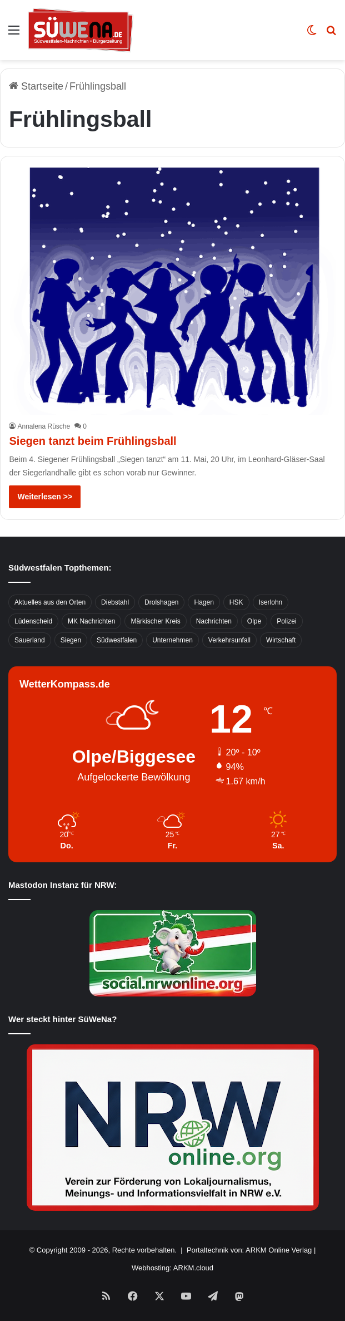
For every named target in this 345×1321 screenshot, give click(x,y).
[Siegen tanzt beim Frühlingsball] (172, 292)
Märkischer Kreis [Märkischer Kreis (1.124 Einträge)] (155, 621)
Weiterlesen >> (44, 496)
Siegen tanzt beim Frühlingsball (92, 441)
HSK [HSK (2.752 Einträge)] (236, 602)
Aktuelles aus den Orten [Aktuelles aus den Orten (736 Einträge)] (50, 602)
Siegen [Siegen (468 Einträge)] (71, 640)
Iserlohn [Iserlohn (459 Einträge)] (271, 602)
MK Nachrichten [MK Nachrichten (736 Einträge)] (91, 621)
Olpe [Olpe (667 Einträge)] (254, 621)
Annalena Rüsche (43, 426)
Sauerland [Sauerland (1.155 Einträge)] (29, 640)
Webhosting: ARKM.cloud (172, 1268)
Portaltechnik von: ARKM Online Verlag (249, 1250)
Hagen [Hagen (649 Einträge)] (203, 602)
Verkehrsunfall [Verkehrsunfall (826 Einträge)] (229, 640)
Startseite (36, 86)
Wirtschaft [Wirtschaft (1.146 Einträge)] (281, 640)
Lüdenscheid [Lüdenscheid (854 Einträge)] (33, 621)
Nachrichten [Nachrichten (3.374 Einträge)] (214, 621)
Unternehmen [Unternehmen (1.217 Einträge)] (172, 640)
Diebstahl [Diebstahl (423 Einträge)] (115, 602)
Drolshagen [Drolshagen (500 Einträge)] (161, 602)
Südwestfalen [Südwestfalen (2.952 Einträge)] (117, 640)
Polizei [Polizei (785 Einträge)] (286, 621)
